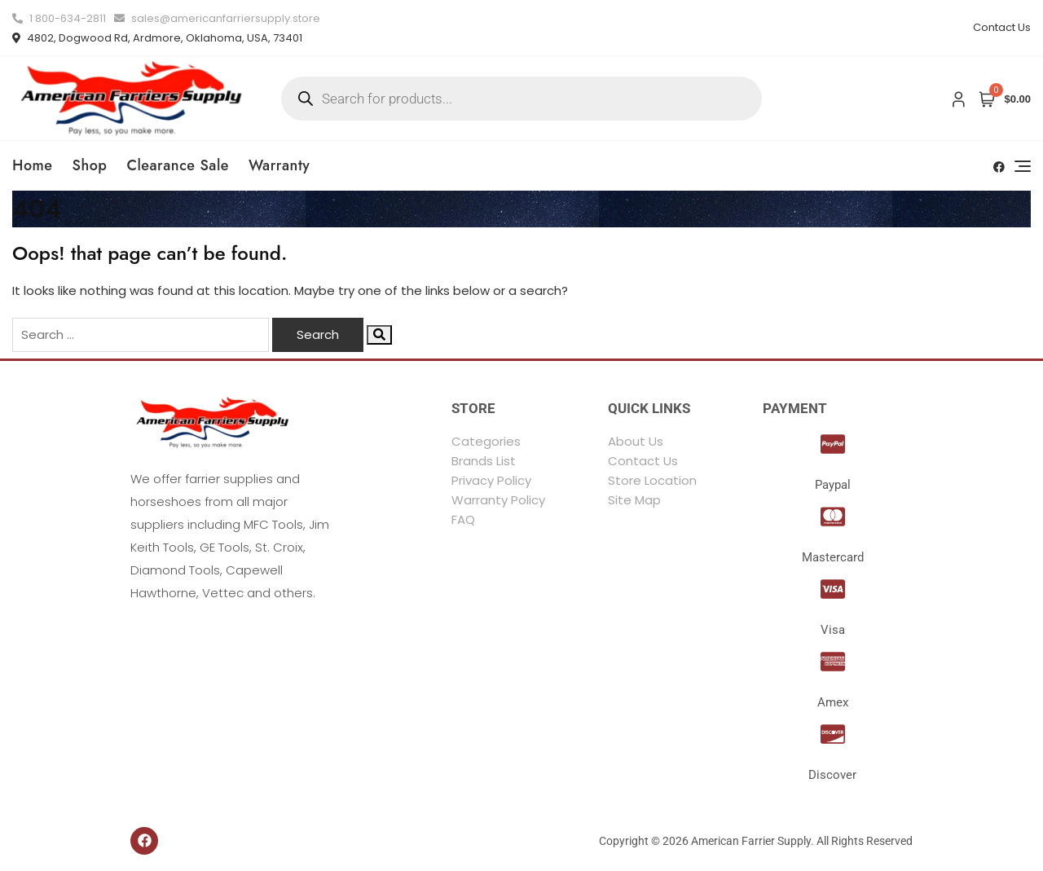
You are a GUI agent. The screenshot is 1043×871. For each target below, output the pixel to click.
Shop (90, 165)
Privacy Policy (491, 480)
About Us (635, 441)
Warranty (279, 165)
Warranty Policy (498, 499)
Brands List (483, 460)
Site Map (634, 499)
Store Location (652, 480)
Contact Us (1002, 27)
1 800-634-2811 (59, 18)
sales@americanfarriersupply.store (217, 18)
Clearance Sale (177, 165)
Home (32, 165)
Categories (486, 441)
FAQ (463, 519)
